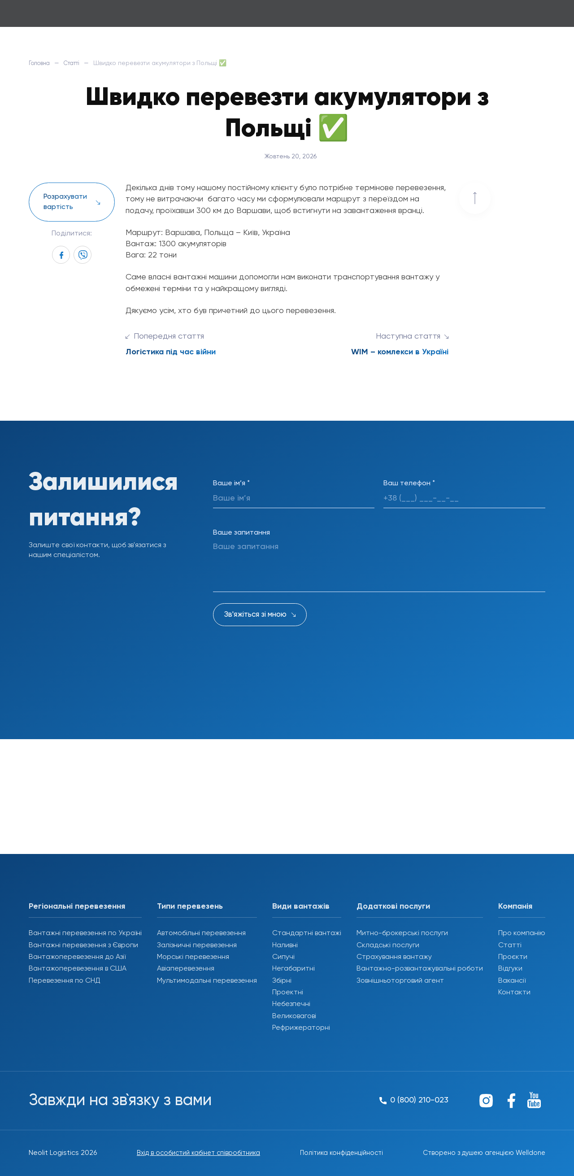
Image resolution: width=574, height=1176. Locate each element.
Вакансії (512, 980)
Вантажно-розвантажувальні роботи (420, 968)
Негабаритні (293, 968)
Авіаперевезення (185, 968)
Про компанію (521, 933)
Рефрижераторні (301, 1028)
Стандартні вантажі (306, 933)
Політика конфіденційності (338, 1153)
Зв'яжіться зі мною (255, 614)
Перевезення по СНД (64, 980)
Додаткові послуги (393, 906)
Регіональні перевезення (77, 906)
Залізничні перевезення (197, 945)
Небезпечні (291, 1004)
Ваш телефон (409, 483)
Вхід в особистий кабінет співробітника (195, 1153)
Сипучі (283, 957)
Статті (77, 63)
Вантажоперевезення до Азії (77, 957)
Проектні (287, 992)
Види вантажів (301, 906)
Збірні (281, 980)
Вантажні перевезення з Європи (83, 945)
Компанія (515, 906)
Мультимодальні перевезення (207, 980)
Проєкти (512, 957)
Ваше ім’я (231, 483)
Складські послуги (388, 945)
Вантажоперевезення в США (77, 968)
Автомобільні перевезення (201, 933)
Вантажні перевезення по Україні (85, 933)
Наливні (285, 945)
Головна (41, 63)
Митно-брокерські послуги (402, 933)
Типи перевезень (190, 906)
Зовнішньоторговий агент (400, 980)
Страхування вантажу (394, 957)
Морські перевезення (193, 957)
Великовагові (294, 1016)
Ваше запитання (241, 532)
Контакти (514, 992)
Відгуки (510, 968)
